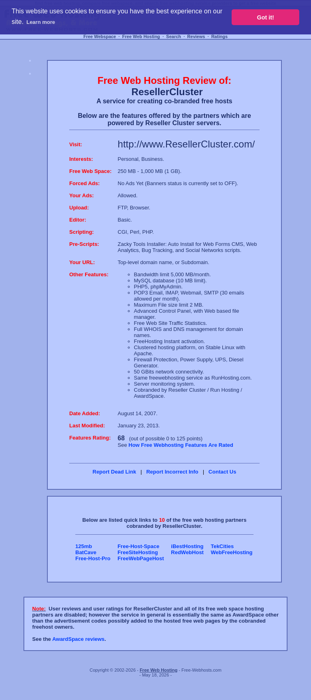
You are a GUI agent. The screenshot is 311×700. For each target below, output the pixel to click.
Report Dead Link (114, 472)
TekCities (222, 546)
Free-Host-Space (138, 546)
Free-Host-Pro (93, 558)
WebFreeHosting (231, 552)
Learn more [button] (40, 22)
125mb (83, 546)
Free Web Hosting (141, 36)
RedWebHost (187, 552)
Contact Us (222, 472)
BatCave (85, 552)
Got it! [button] (265, 17)
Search (173, 36)
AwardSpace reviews (78, 639)
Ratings (219, 36)
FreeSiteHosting (137, 552)
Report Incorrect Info (172, 472)
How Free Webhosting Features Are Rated (180, 445)
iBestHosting (187, 546)
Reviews (196, 36)
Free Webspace (99, 36)
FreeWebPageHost (140, 558)
